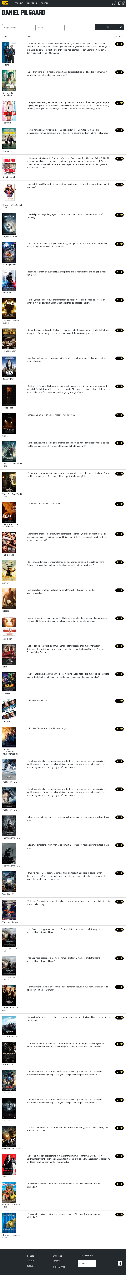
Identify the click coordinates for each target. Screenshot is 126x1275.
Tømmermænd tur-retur (11, 998)
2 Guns (9, 572)
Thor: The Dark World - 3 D (12, 454)
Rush (9, 656)
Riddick (9, 600)
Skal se (120, 3)
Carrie (9, 425)
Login (115, 3)
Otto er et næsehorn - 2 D (11, 1226)
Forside (19, 3)
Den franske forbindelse (9, 83)
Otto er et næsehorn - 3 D (11, 1195)
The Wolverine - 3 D (11, 827)
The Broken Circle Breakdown (10, 515)
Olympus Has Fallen (11, 1138)
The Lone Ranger (10, 911)
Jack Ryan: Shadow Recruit (10, 311)
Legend (9, 54)
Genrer (44, 3)
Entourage (9, 140)
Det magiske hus (10, 254)
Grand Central (9, 167)
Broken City (9, 1054)
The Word (9, 112)
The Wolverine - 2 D (11, 855)
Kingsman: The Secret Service (12, 196)
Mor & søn (9, 628)
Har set (124, 3)
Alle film (32, 3)
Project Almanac (9, 225)
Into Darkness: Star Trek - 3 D (11, 968)
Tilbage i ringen (9, 340)
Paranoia (9, 711)
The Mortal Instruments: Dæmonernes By (10, 741)
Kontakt (56, 1260)
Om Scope (57, 1256)
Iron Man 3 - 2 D (9, 1110)
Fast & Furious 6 (9, 1027)
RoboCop (9, 282)
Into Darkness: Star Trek (11, 940)
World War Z (9, 883)
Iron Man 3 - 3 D (9, 1082)
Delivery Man (9, 368)
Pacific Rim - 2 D (9, 799)
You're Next (9, 397)
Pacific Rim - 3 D (9, 771)
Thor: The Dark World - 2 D (12, 485)
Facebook (120, 1263)
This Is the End (9, 544)
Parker (9, 1166)
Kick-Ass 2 (9, 683)
